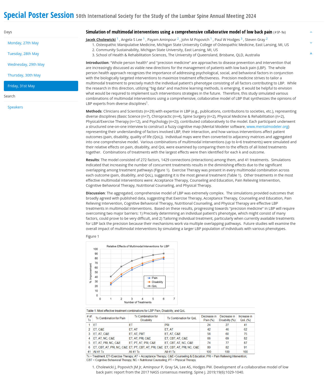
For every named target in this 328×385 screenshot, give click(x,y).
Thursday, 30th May (24, 75)
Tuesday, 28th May (23, 53)
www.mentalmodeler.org (267, 126)
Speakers (15, 107)
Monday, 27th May (23, 42)
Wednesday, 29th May (26, 64)
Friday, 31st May (21, 85)
